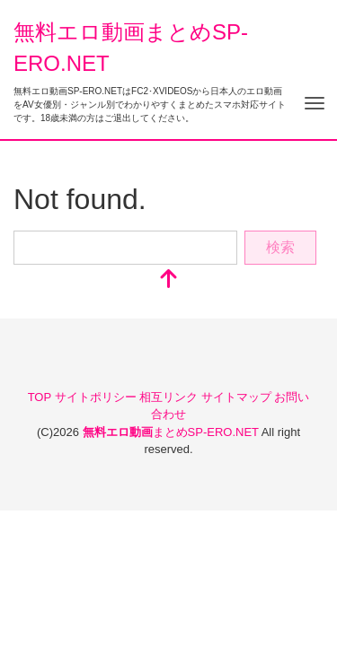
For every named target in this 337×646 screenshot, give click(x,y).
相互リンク (170, 397)
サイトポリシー (97, 397)
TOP (41, 397)
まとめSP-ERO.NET (172, 432)
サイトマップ (238, 397)
